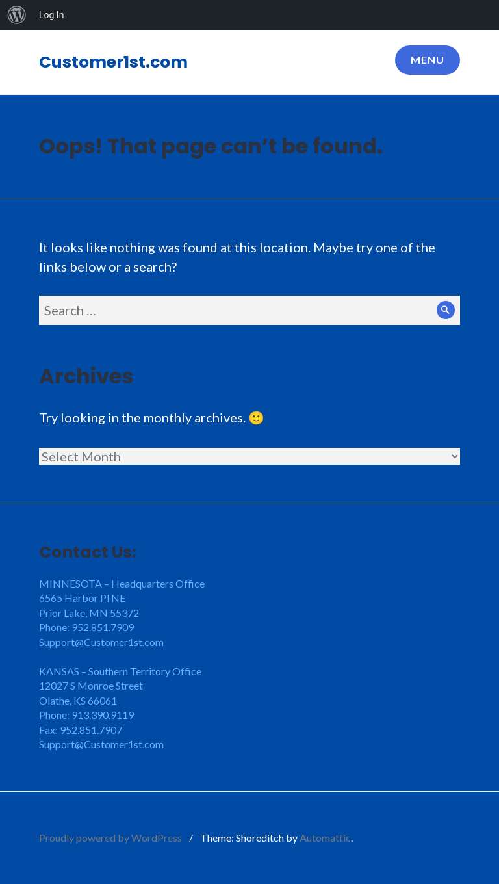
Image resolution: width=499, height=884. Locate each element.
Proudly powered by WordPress (110, 837)
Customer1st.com (113, 62)
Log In (51, 15)
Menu (427, 59)
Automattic (325, 837)
